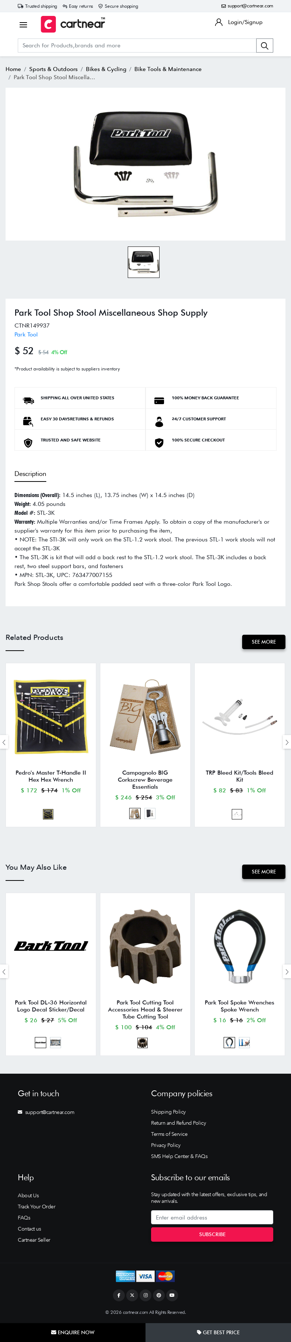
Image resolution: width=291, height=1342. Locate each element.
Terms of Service (169, 1134)
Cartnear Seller (34, 1240)
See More (264, 642)
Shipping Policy (168, 1111)
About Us (28, 1195)
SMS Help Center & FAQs (179, 1156)
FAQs (24, 1217)
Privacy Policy (165, 1145)
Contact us (29, 1228)
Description (30, 473)
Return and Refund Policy (178, 1123)
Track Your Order (36, 1206)
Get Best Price (218, 1332)
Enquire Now (72, 1332)
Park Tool (26, 334)
